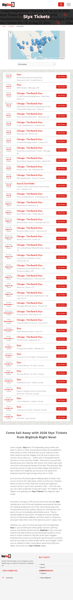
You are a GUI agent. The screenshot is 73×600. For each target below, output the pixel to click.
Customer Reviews (12, 597)
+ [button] (10, 33)
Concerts (11, 26)
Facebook (9, 588)
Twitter (8, 591)
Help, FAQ (44, 594)
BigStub (25, 561)
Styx (19, 74)
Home (4, 26)
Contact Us (44, 591)
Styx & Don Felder (26, 183)
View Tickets (61, 76)
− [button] (10, 36)
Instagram (9, 594)
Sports (42, 567)
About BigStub (45, 588)
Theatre (43, 573)
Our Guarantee (45, 597)
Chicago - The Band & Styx (29, 93)
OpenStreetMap (55, 58)
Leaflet (48, 58)
